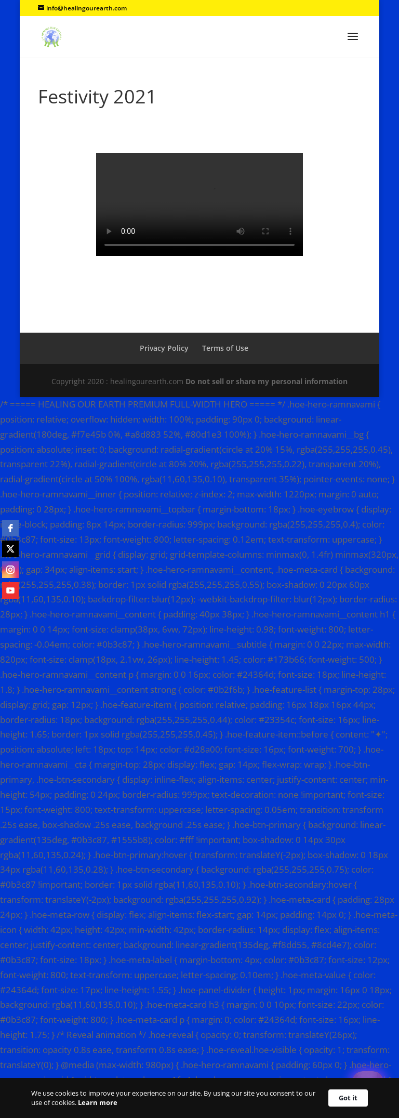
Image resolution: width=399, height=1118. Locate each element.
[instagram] (10, 569)
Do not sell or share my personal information (266, 381)
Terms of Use (225, 348)
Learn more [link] (97, 1102)
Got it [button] (348, 1097)
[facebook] (10, 528)
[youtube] (10, 590)
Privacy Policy (164, 348)
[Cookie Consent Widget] (199, 1098)
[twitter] (10, 549)
